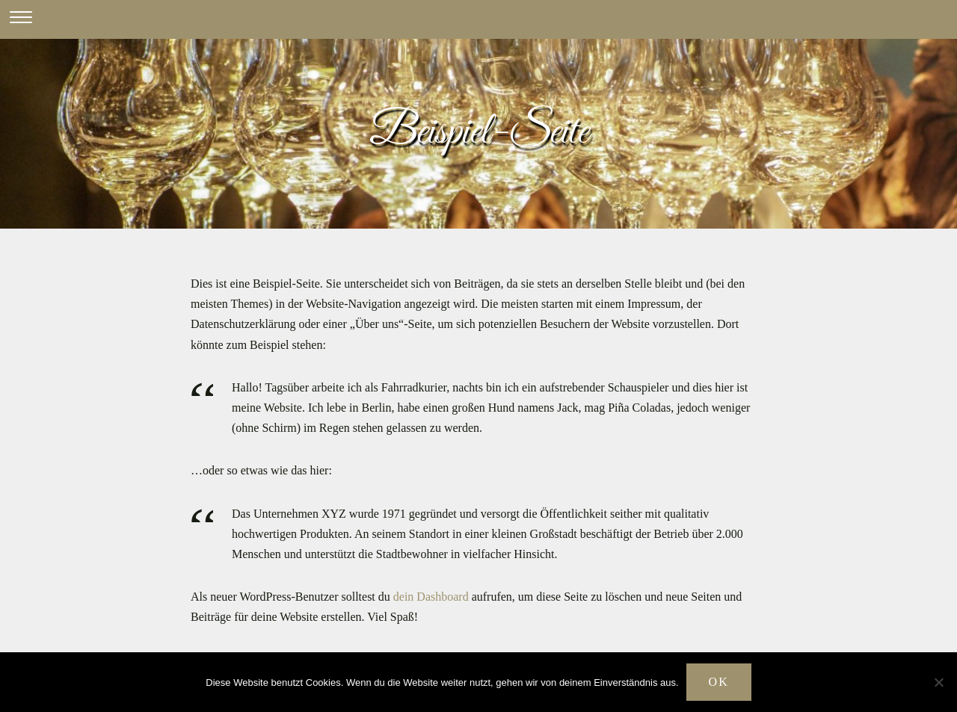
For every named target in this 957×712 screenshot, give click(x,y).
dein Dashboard (431, 596)
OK (719, 681)
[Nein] (938, 682)
